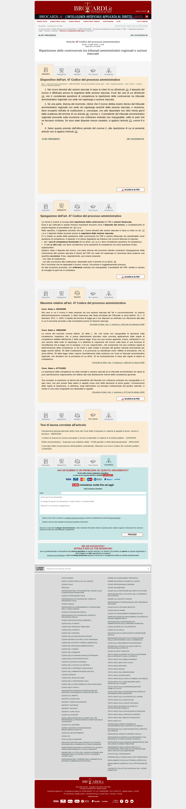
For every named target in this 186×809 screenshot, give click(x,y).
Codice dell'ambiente (71, 652)
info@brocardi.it (80, 794)
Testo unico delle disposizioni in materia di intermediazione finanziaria (126, 692)
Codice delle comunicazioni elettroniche (80, 655)
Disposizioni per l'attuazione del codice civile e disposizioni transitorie (82, 591)
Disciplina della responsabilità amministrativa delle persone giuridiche (125, 622)
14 (43, 96)
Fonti (48, 29)
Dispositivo (46, 207)
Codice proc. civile (58, 21)
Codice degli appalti (70, 687)
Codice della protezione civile (75, 681)
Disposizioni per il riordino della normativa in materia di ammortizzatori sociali (82, 760)
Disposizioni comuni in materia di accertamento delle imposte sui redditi (125, 725)
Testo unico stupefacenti (119, 675)
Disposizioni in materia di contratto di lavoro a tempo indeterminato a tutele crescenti (82, 748)
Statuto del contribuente (119, 754)
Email (41, 493)
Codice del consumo (70, 633)
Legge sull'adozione (70, 725)
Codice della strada (70, 623)
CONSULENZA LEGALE (137, 26)
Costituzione (108, 21)
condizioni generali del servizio (74, 518)
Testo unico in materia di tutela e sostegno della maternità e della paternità (127, 655)
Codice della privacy (71, 630)
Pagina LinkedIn (131, 800)
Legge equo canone (116, 610)
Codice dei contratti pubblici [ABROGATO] (79, 643)
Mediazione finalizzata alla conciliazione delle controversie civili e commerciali (126, 639)
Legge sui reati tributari (118, 651)
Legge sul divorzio (70, 715)
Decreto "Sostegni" (70, 705)
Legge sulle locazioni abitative (121, 607)
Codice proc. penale (91, 21)
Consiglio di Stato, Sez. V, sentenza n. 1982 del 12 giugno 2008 (118, 363)
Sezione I (68, 31)
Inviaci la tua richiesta (55, 555)
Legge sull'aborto (70, 696)
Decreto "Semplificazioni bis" (74, 702)
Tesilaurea (93, 71)
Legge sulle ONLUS (116, 630)
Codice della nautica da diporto (76, 665)
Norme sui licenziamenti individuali (123, 578)
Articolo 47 (90, 31)
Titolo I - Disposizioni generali (114, 84)
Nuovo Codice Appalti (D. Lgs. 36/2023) (77, 581)
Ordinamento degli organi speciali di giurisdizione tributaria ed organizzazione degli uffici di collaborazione (126, 749)
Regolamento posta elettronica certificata (127, 760)
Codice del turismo (70, 649)
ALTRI (118, 21)
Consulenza (108, 71)
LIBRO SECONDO (99, 29)
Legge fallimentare (116, 588)
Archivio (119, 794)
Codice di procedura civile (73, 596)
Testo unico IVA (114, 721)
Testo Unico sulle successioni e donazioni (126, 711)
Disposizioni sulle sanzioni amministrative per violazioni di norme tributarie (128, 743)
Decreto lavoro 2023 (71, 699)
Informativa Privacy (92, 794)
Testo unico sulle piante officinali (123, 703)
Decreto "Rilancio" (70, 708)
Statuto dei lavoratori (72, 739)
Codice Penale (74, 21)
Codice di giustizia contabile (74, 662)
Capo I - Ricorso (129, 84)
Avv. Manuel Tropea (100, 788)
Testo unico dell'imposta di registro (124, 718)
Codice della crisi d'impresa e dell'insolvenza (82, 684)
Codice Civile (42, 21)
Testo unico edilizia (116, 669)
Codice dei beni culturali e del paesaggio (80, 639)
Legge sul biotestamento (73, 733)
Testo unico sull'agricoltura (121, 700)
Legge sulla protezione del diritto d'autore (127, 591)
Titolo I (132, 29)
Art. (48, 35)
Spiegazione (61, 71)
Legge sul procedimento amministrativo (125, 613)
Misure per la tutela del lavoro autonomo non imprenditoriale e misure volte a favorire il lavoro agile (82, 754)
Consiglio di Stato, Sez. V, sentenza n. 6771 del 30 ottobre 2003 (118, 392)
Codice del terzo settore (73, 678)
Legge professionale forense (121, 584)
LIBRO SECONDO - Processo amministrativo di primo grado (86, 84)
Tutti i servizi (142, 21)
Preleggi (65, 588)
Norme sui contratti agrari (120, 599)
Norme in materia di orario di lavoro (124, 581)
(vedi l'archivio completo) (93, 489)
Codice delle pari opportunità (75, 659)
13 (127, 89)
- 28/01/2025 (90, 442)
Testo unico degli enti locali (120, 662)
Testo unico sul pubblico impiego (122, 659)
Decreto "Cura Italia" (71, 711)
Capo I (44, 31)
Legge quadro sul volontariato (122, 627)
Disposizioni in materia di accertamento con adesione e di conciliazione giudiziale (127, 738)
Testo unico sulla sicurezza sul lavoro (125, 697)
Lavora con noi (93, 796)
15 (130, 120)
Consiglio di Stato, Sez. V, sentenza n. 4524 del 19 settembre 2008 (117, 324)
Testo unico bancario (117, 666)
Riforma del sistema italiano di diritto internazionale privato (124, 647)
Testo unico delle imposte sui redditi (124, 714)
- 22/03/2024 (89, 438)
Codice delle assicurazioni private (77, 636)
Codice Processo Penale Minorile (76, 620)
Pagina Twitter (126, 800)
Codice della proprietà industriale (77, 668)
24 (93, 242)
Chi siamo (113, 794)
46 (87, 114)
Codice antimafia (69, 675)
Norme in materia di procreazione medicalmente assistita (76, 729)
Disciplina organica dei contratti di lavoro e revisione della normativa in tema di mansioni (81, 743)
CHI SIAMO (120, 26)
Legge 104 (66, 736)
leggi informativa (115, 518)
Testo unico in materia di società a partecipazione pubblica (123, 707)
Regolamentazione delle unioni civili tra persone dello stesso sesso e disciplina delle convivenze (82, 719)
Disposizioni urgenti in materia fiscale (124, 734)
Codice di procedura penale (74, 612)
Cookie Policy (104, 794)
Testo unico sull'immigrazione (121, 672)
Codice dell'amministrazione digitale (78, 671)
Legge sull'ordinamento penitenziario (124, 643)
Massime (77, 71)
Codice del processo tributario (76, 627)
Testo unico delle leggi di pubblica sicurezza (128, 678)
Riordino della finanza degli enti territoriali (128, 757)
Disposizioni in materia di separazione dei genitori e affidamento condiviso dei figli (80, 691)
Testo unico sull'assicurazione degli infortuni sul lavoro (124, 682)
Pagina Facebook (121, 800)
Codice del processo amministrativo (64, 29)
